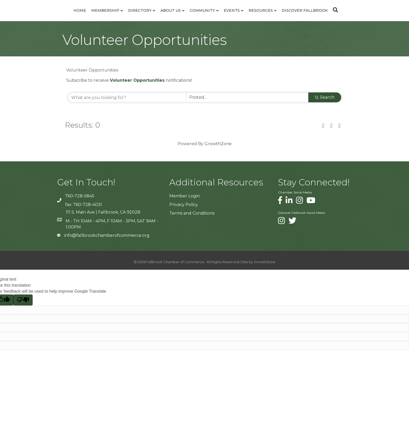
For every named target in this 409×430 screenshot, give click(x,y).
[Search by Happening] (247, 110)
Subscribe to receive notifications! (129, 93)
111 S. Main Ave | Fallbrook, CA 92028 (103, 224)
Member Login (184, 208)
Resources (293, 16)
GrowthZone (218, 156)
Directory (107, 16)
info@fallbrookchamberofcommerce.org (106, 247)
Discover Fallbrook (337, 16)
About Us (138, 16)
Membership (73, 16)
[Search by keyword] (127, 110)
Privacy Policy (183, 217)
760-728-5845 (79, 208)
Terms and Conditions (191, 225)
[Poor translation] (23, 312)
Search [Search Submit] (324, 110)
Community (235, 16)
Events (264, 16)
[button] (323, 139)
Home (47, 16)
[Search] (367, 16)
